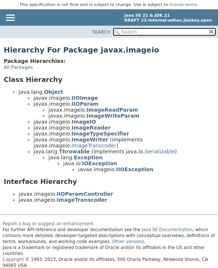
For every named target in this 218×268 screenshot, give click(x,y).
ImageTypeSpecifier (100, 134)
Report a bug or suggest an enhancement (48, 223)
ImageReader (90, 128)
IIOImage (84, 98)
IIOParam (85, 104)
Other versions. (128, 241)
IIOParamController (85, 194)
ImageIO (83, 122)
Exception (88, 157)
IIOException (134, 169)
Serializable (160, 151)
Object (53, 92)
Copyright (13, 259)
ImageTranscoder (93, 146)
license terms (183, 4)
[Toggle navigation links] (10, 18)
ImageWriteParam (112, 116)
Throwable (74, 151)
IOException (99, 163)
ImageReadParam (112, 110)
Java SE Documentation (167, 229)
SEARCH (101, 32)
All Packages (18, 67)
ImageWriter (89, 140)
